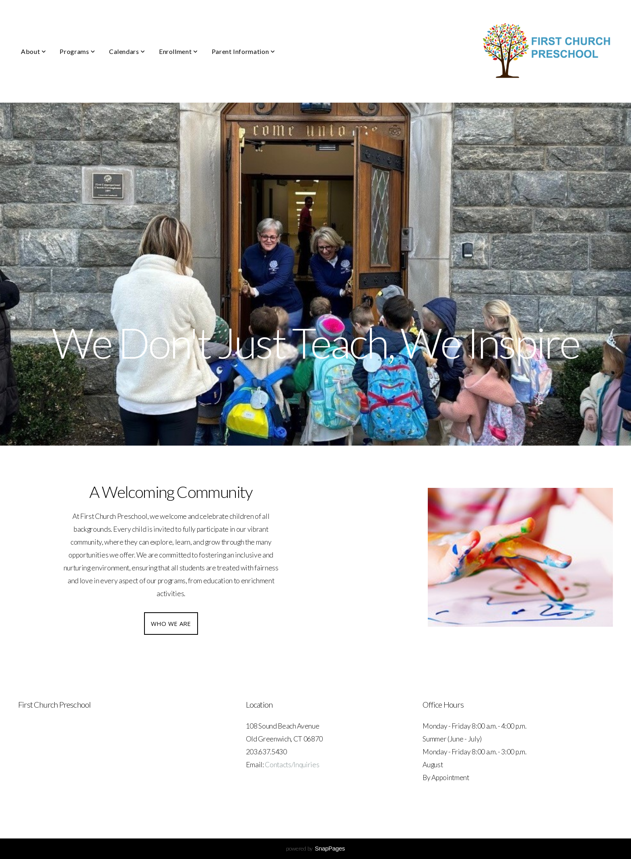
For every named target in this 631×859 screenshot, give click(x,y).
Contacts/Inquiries (292, 764)
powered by (315, 848)
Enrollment (178, 51)
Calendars (127, 51)
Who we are (171, 623)
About (33, 51)
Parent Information (243, 51)
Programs (77, 51)
